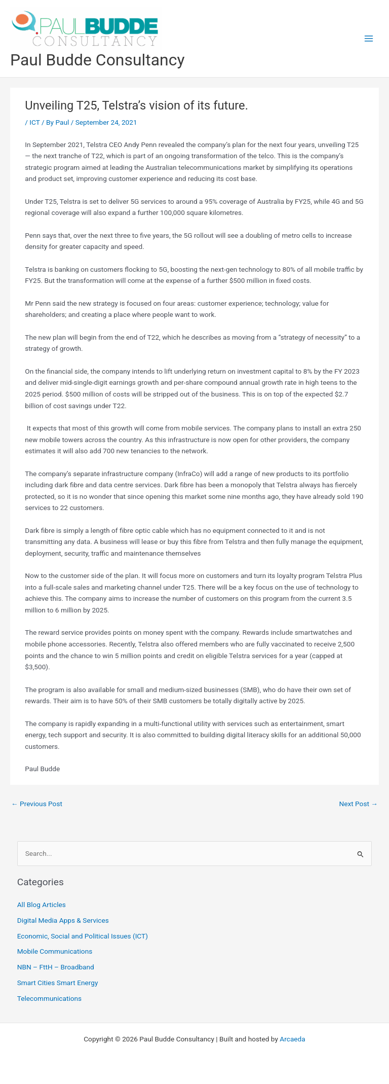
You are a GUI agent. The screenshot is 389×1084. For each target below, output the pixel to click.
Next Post (358, 804)
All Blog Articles (41, 904)
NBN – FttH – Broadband (55, 967)
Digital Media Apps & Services (63, 920)
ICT (34, 122)
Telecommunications (49, 998)
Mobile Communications (55, 951)
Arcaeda (292, 1039)
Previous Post (36, 804)
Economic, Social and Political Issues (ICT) (82, 936)
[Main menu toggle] (369, 38)
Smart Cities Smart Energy (57, 983)
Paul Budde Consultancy (97, 59)
